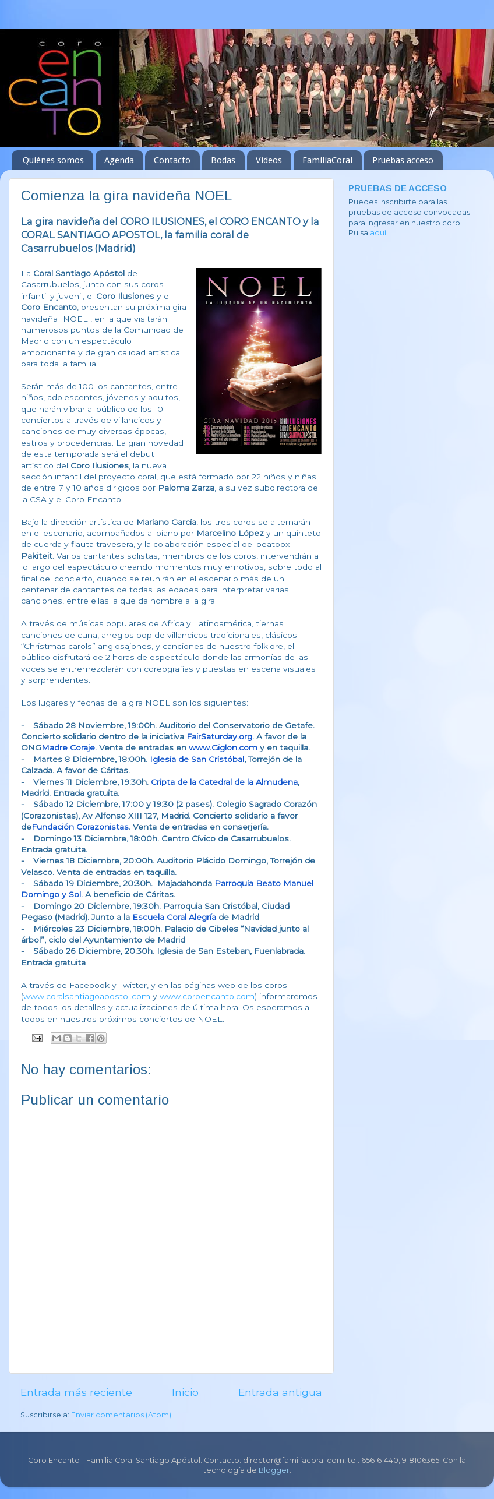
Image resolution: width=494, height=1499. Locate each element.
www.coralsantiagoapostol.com (86, 996)
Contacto (172, 160)
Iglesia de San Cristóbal (197, 759)
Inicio (185, 1392)
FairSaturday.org (219, 736)
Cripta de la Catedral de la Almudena (224, 781)
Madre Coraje (68, 747)
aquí (378, 232)
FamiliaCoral (327, 160)
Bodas (223, 160)
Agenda (119, 160)
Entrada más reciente (76, 1392)
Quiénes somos (53, 160)
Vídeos (269, 160)
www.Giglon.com (223, 747)
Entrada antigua (280, 1392)
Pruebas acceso (402, 160)
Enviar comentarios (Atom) (121, 1414)
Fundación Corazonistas (80, 826)
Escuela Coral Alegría (174, 917)
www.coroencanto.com (207, 996)
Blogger (274, 1470)
